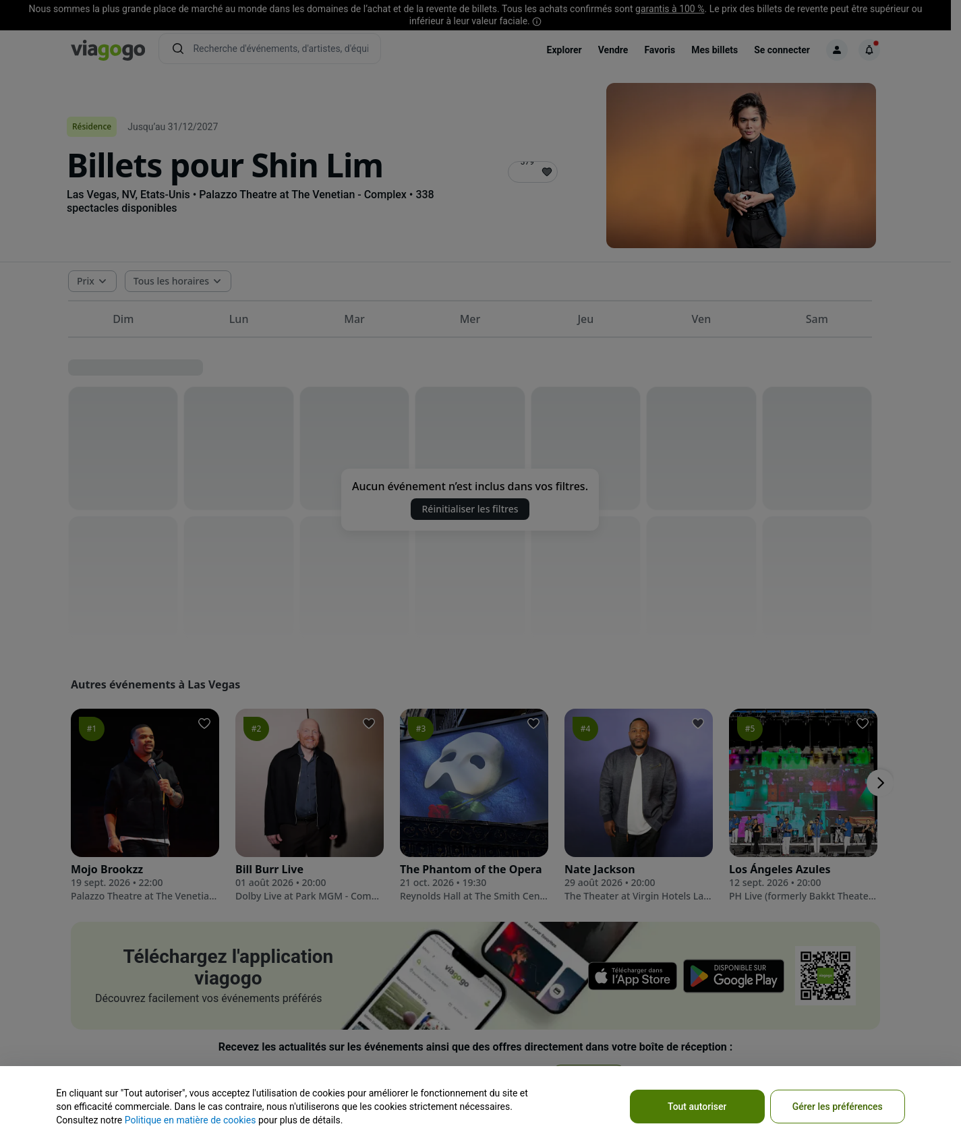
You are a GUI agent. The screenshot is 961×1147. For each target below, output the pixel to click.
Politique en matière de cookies (190, 1120)
